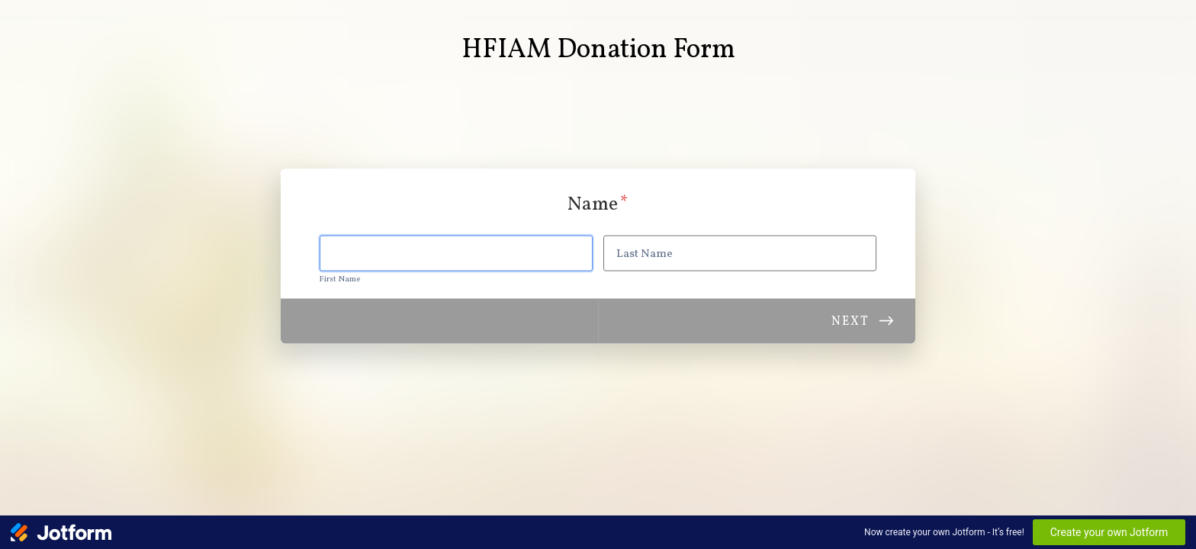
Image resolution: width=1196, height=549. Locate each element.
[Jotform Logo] (61, 532)
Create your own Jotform (1109, 532)
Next (850, 321)
